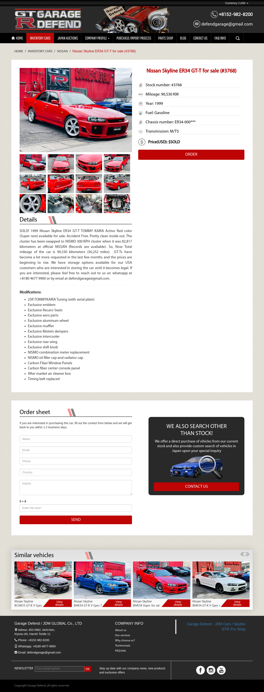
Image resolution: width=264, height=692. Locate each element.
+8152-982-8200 (236, 14)
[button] (242, 553)
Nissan (62, 51)
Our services (122, 635)
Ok (88, 669)
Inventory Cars (40, 38)
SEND (76, 520)
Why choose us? (125, 640)
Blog (183, 38)
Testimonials (122, 645)
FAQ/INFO (220, 38)
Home (18, 51)
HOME (17, 38)
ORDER (191, 155)
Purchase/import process (134, 38)
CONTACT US (200, 38)
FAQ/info (120, 650)
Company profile (97, 38)
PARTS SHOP (165, 38)
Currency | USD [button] (236, 3)
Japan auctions (68, 38)
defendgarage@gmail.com (227, 24)
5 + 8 (23, 501)
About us (120, 630)
